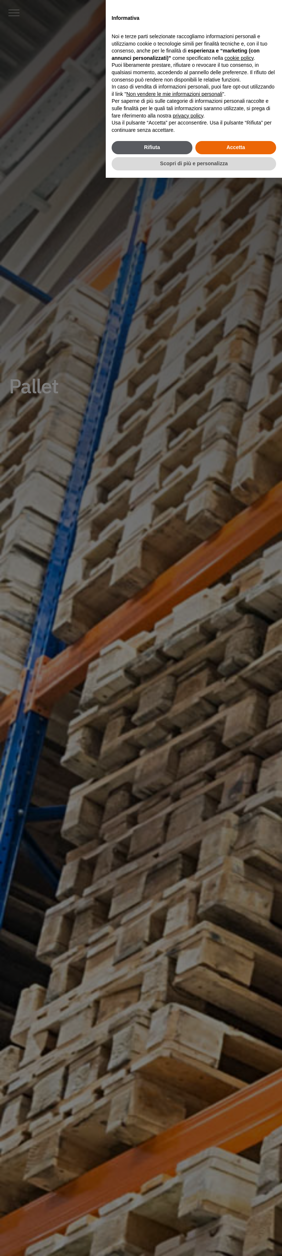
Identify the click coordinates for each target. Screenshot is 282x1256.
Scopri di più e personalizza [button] (194, 163)
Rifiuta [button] (152, 147)
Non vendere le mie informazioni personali (174, 94)
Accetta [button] (236, 147)
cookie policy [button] (238, 58)
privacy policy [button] (188, 116)
